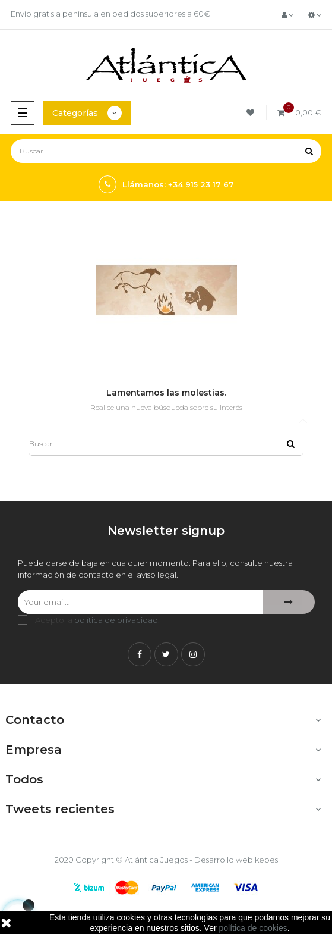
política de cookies (253, 928)
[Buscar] (166, 151)
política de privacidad (116, 620)
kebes (266, 859)
